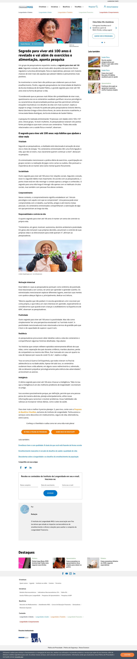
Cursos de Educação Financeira (61, 604)
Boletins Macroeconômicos (28, 592)
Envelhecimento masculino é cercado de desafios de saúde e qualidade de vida (48, 451)
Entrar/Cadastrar (112, 7)
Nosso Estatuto (84, 647)
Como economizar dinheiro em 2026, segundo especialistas (109, 563)
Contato (51, 583)
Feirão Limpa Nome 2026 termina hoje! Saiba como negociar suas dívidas (40, 563)
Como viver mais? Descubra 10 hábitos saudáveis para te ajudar (110, 75)
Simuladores (76, 604)
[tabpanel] (103, 29)
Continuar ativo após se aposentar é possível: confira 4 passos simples (110, 88)
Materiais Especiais (25, 608)
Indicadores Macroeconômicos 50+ (48, 592)
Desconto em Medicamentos (28, 604)
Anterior (91, 28)
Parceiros (58, 583)
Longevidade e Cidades (25, 12)
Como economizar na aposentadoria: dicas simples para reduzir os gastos (74, 564)
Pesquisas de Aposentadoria (51, 595)
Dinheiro (34, 558)
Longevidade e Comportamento (109, 12)
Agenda (31, 583)
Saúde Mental (25, 44)
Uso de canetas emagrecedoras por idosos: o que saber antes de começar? (110, 63)
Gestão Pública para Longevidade (30, 595)
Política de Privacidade (55, 647)
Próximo (115, 28)
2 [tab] (104, 42)
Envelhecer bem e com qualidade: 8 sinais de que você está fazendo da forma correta (50, 445)
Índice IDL (64, 592)
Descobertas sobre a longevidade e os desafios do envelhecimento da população (49, 457)
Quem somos (24, 583)
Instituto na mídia (41, 583)
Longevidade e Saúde (45, 12)
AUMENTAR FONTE (113, 1)
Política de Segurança (71, 647)
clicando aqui (19, 657)
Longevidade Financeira (86, 12)
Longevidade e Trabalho (65, 12)
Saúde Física (106, 57)
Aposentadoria (106, 83)
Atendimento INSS (44, 604)
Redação (34, 514)
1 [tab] (102, 42)
